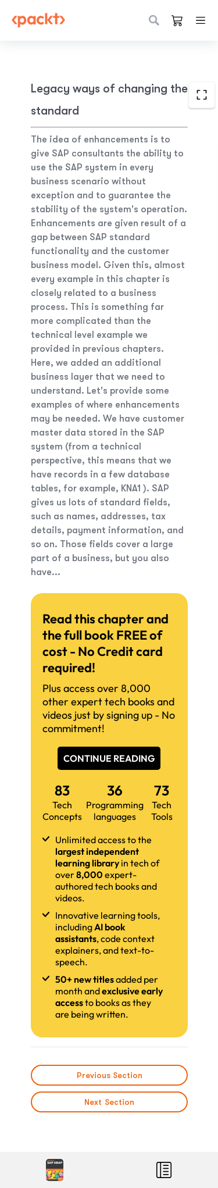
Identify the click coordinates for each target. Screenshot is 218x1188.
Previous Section (109, 1075)
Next (109, 1102)
